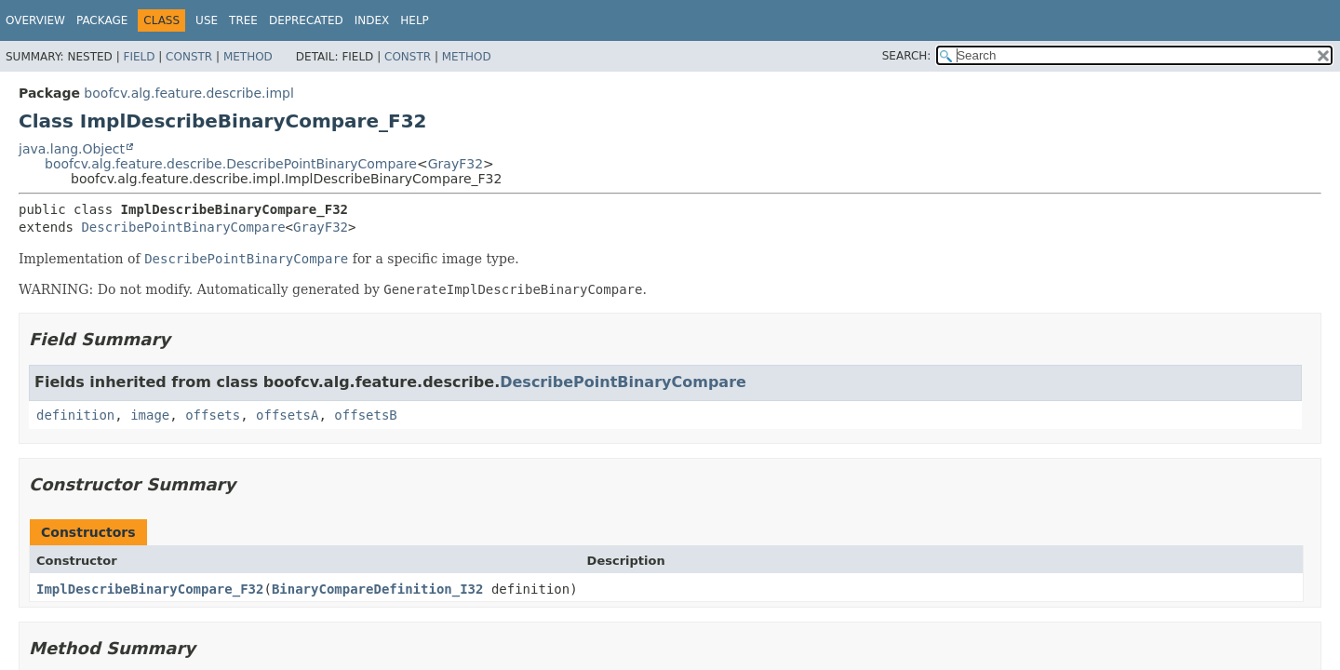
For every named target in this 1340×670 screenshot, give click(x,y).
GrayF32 (455, 163)
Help (414, 20)
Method (248, 56)
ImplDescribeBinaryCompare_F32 (149, 589)
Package (101, 20)
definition (75, 415)
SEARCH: (906, 55)
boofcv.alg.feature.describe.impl (188, 93)
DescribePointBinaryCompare (183, 227)
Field (138, 56)
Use (206, 20)
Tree (243, 20)
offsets (212, 415)
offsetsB (365, 415)
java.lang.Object (72, 148)
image (149, 415)
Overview (35, 20)
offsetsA (287, 415)
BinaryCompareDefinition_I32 (378, 589)
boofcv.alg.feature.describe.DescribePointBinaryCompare (231, 163)
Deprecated (306, 20)
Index (372, 20)
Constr (189, 56)
